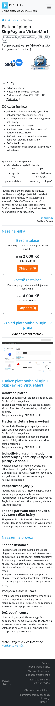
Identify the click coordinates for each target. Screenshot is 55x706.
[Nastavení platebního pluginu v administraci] (30, 367)
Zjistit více (13, 99)
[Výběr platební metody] (25, 367)
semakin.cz (47, 217)
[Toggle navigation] (49, 7)
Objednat (28, 268)
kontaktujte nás (13, 645)
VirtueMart (14, 20)
